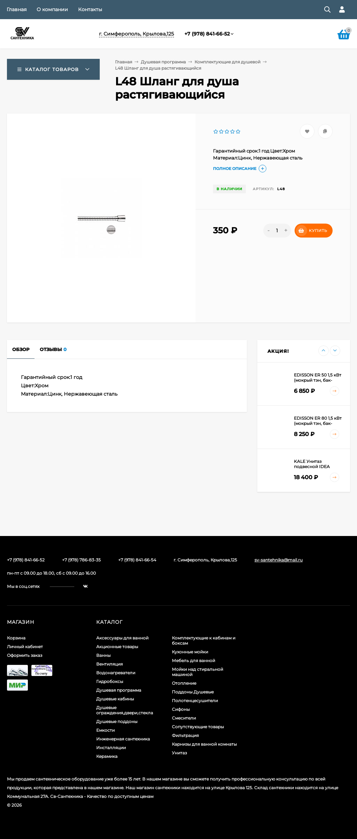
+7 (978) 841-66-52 (207, 34)
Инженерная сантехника (123, 738)
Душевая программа (163, 61)
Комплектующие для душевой (227, 61)
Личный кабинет (25, 646)
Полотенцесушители (195, 700)
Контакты (90, 9)
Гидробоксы (109, 681)
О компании (52, 9)
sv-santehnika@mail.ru (279, 559)
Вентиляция (109, 664)
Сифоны (181, 709)
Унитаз (179, 752)
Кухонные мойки (190, 651)
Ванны (103, 655)
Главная (16, 9)
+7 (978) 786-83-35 (81, 559)
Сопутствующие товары (198, 726)
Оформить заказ (24, 655)
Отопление (184, 683)
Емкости (105, 730)
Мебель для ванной (193, 660)
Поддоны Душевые (193, 691)
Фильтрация (185, 735)
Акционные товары (117, 646)
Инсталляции (111, 747)
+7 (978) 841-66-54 (137, 559)
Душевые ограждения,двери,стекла (124, 710)
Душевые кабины (115, 698)
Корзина (16, 637)
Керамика (106, 756)
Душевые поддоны (116, 721)
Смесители (184, 718)
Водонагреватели (115, 672)
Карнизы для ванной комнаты (204, 744)
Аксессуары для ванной (122, 637)
